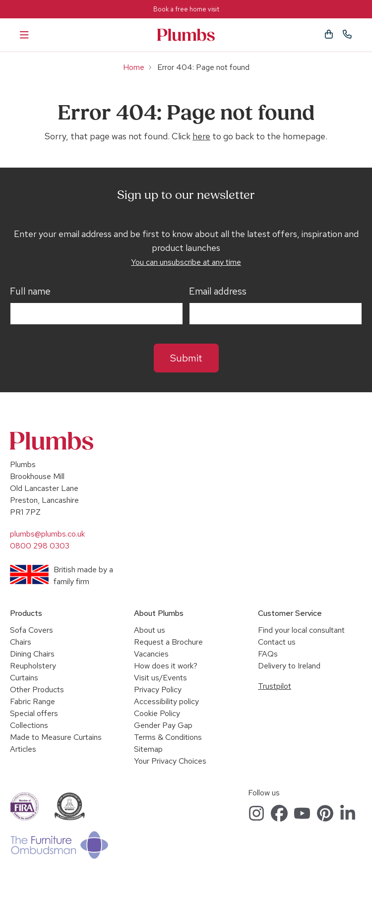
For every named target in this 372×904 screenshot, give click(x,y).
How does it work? (165, 666)
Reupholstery (33, 666)
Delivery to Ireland (289, 666)
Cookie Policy (157, 713)
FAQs (268, 654)
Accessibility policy (166, 701)
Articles (23, 749)
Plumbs (186, 35)
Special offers (34, 713)
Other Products (37, 689)
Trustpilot (274, 686)
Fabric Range (32, 701)
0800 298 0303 (39, 546)
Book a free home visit (186, 9)
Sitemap (148, 749)
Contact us (277, 642)
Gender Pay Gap (163, 725)
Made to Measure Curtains (56, 737)
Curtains (24, 677)
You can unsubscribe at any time (186, 262)
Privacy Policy (158, 689)
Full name (30, 292)
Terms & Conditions (168, 737)
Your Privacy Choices (170, 761)
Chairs (20, 642)
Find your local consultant (301, 630)
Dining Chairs (32, 654)
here (201, 136)
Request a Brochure (168, 642)
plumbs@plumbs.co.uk (47, 534)
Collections (29, 725)
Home (133, 67)
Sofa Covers (31, 630)
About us (149, 630)
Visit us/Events (160, 677)
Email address (218, 292)
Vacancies (151, 654)
